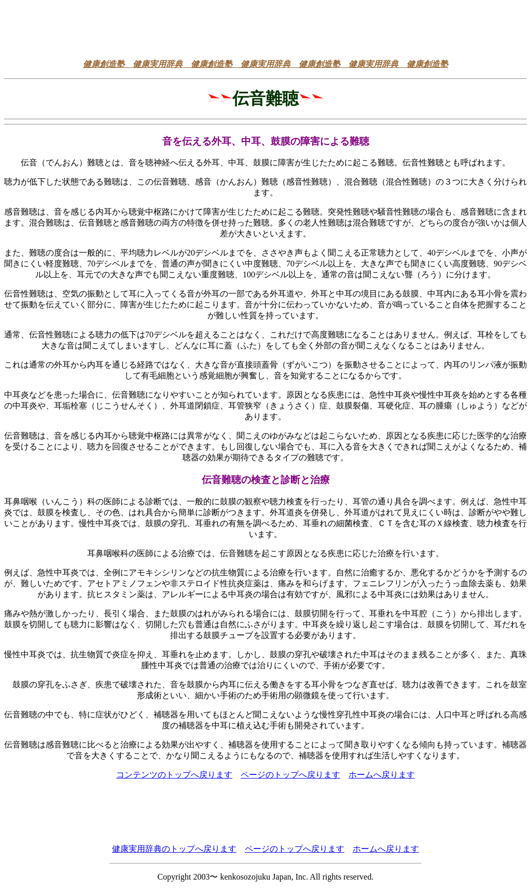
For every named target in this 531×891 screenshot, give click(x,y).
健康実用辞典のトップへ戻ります (174, 848)
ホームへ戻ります (381, 774)
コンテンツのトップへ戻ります (174, 774)
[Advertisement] (265, 27)
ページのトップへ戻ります (290, 774)
